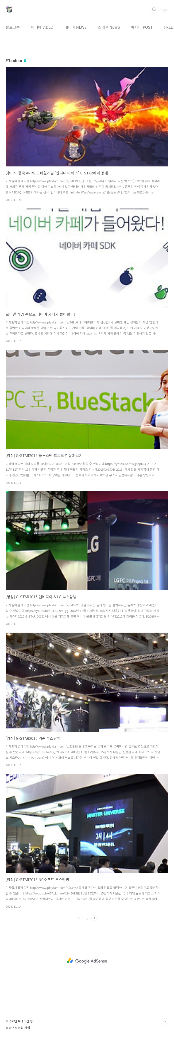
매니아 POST (142, 27)
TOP (164, 1021)
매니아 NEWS (76, 27)
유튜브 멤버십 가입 (18, 1027)
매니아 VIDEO (42, 27)
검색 (154, 9)
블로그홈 (13, 27)
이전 (80, 918)
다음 (94, 918)
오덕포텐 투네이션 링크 (21, 1021)
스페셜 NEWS (109, 27)
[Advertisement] (87, 961)
